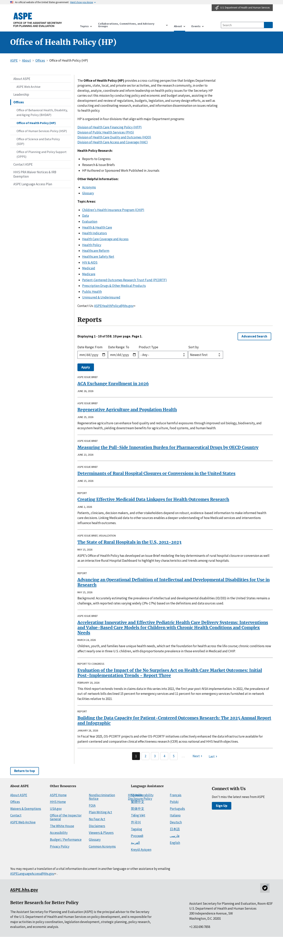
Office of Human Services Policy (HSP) (42, 131)
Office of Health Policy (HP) (36, 123)
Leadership (21, 94)
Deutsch (176, 822)
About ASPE (21, 79)
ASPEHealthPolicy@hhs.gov (115, 306)
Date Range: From (89, 347)
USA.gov (56, 808)
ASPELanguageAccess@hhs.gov (33, 873)
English (175, 843)
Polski (174, 802)
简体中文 (137, 808)
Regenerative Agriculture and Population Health (127, 409)
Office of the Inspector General (66, 817)
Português (177, 808)
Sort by (193, 347)
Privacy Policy (59, 846)
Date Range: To (118, 347)
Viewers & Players (101, 832)
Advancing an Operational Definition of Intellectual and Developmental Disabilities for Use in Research (173, 582)
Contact (15, 815)
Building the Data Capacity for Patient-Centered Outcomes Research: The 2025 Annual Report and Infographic (174, 720)
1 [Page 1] (136, 756)
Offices (18, 102)
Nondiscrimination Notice (102, 797)
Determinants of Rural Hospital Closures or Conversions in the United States (156, 473)
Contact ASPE (23, 164)
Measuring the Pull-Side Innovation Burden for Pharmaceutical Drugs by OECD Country (167, 447)
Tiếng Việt (138, 815)
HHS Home (58, 802)
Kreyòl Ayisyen (141, 849)
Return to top (24, 771)
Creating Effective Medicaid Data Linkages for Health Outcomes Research (153, 499)
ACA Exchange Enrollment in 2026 (113, 383)
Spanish (136, 795)
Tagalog (136, 829)
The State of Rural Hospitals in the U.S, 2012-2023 (129, 542)
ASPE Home (58, 795)
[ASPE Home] (37, 20)
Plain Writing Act (100, 812)
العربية (135, 843)
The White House (62, 826)
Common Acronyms (102, 846)
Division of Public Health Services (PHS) (105, 132)
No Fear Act (97, 819)
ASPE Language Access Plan (32, 184)
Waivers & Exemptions (25, 808)
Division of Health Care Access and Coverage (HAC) (112, 142)
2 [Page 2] (145, 756)
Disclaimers (97, 826)
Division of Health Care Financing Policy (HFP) (109, 127)
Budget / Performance (66, 839)
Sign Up (221, 806)
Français (175, 795)
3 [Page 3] (155, 756)
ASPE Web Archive (28, 87)
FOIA (92, 805)
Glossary (88, 193)
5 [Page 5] (174, 756)
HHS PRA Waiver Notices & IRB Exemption (34, 174)
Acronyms (89, 187)
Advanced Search (254, 336)
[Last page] (213, 756)
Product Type (148, 347)
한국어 (136, 822)
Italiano (175, 815)
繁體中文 (137, 802)
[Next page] (198, 756)
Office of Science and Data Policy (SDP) (38, 141)
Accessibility (59, 832)
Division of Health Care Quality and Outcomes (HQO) (114, 137)
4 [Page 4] (164, 756)
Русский (137, 836)
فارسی (174, 836)
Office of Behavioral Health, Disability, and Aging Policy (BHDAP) (42, 112)
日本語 (175, 829)
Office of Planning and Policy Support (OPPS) (42, 154)
